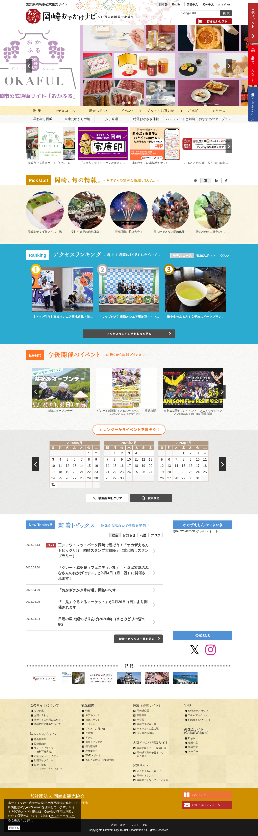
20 (74, 472)
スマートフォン (129, 825)
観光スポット (206, 255)
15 (89, 465)
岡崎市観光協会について (47, 724)
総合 (115, 535)
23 (96, 472)
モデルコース (182, 255)
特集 (87, 710)
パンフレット (200, 795)
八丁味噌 (111, 119)
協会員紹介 (40, 743)
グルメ (225, 255)
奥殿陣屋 (142, 715)
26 (67, 478)
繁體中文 (192, 4)
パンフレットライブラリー (48, 756)
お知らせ (129, 535)
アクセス (90, 737)
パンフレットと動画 (180, 119)
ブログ (155, 535)
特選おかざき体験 (146, 119)
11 (60, 465)
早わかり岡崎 (43, 119)
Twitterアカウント (197, 715)
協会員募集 (40, 739)
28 (82, 478)
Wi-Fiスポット (93, 755)
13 (74, 465)
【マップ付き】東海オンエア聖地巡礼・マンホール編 (135, 316)
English (177, 4)
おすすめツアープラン (215, 119)
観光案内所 (91, 746)
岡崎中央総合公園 (146, 724)
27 (74, 478)
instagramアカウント (199, 719)
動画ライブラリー (43, 760)
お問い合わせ (41, 715)
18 (60, 472)
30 (96, 478)
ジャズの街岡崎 (145, 733)
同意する (14, 827)
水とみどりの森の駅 (148, 728)
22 (89, 472)
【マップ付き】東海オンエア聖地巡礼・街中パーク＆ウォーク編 (76, 316)
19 (67, 472)
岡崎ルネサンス (145, 775)
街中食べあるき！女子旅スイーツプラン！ (195, 316)
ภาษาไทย (224, 4)
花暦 (143, 535)
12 (67, 465)
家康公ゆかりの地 (77, 119)
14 (82, 465)
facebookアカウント (199, 710)
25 (60, 478)
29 (89, 478)
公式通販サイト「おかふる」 (253, 104)
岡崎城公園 (143, 710)
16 (96, 465)
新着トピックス (93, 741)
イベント (90, 724)
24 (53, 478)
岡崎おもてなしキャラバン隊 (152, 780)
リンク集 (39, 710)
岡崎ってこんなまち (253, 65)
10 (53, 465)
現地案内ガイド (93, 751)
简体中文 (208, 4)
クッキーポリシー (62, 815)
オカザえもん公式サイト (150, 771)
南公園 (140, 719)
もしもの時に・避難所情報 (99, 759)
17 (53, 472)
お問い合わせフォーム (206, 805)
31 (53, 484)
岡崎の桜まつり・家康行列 (151, 748)
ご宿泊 (89, 733)
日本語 (163, 4)
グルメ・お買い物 (95, 728)
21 (82, 472)
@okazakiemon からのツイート (195, 531)
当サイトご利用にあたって (48, 719)
